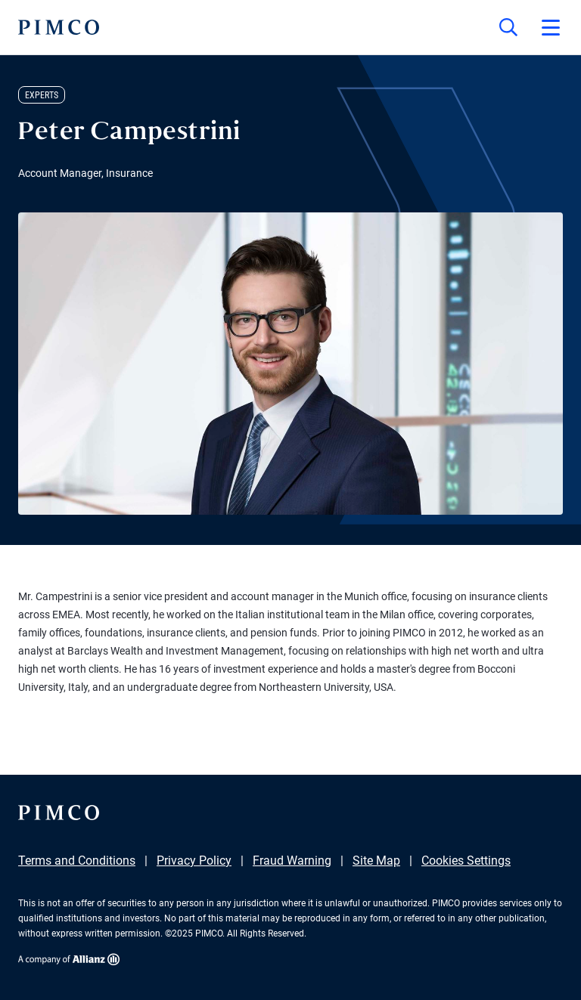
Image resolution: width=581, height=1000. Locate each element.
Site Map (376, 860)
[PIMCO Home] (58, 27)
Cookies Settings (466, 860)
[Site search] (508, 27)
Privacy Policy (194, 860)
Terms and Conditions (76, 860)
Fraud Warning (292, 860)
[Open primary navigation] (551, 27)
